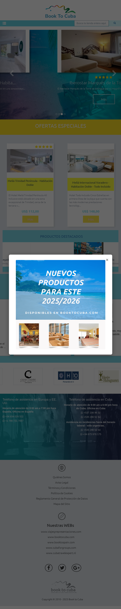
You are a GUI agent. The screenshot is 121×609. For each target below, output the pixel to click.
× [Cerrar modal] (107, 260)
